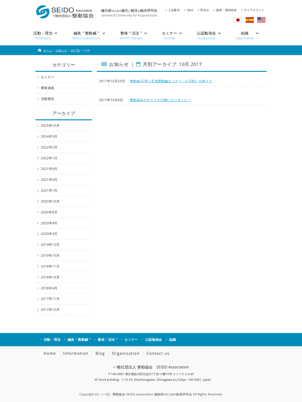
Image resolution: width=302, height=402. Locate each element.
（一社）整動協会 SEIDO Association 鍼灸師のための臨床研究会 (146, 394)
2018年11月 (50, 266)
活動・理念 (52, 339)
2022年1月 (49, 158)
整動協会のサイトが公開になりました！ (160, 100)
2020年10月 (50, 201)
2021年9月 (49, 168)
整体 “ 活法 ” (107, 339)
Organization (126, 353)
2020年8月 (49, 212)
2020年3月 (49, 233)
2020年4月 (49, 223)
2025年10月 (50, 125)
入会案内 (174, 10)
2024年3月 (49, 136)
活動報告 (48, 98)
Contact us (158, 353)
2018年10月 (50, 277)
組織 (172, 339)
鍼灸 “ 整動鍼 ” (79, 339)
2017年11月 (50, 298)
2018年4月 (49, 288)
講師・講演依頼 (226, 10)
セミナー (48, 77)
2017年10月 (50, 309)
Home (50, 353)
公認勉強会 (153, 339)
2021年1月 (49, 190)
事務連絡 (48, 88)
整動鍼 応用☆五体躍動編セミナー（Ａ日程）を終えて (171, 81)
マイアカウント (254, 10)
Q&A (190, 10)
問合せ (204, 10)
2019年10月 (50, 255)
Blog (100, 353)
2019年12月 (50, 244)
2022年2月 (49, 147)
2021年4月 (49, 179)
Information (75, 353)
